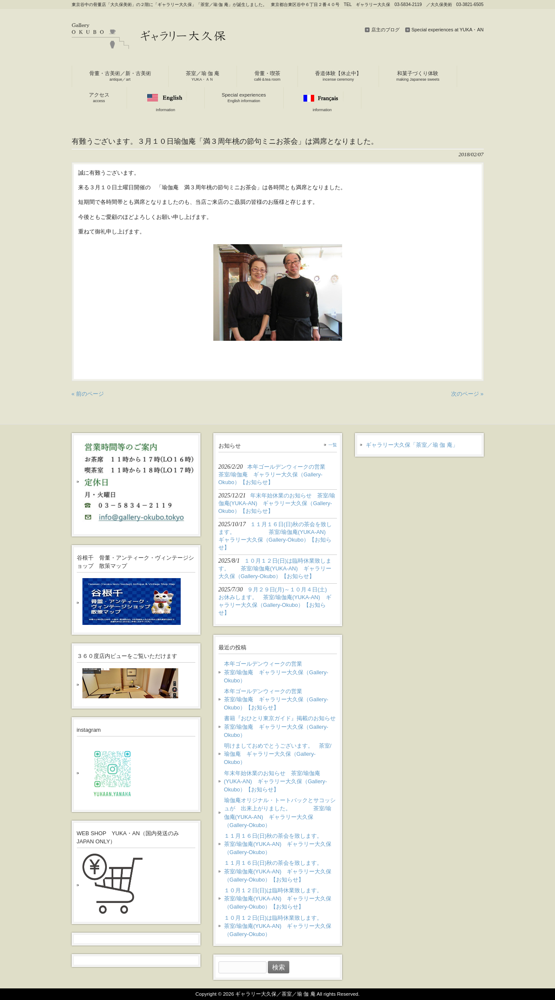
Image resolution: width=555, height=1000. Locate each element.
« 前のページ (88, 394)
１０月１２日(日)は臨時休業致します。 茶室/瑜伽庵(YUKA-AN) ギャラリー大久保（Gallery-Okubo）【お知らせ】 (279, 898)
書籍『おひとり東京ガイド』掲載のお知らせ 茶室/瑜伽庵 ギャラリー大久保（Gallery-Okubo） (280, 726)
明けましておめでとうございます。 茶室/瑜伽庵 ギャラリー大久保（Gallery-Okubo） (278, 753)
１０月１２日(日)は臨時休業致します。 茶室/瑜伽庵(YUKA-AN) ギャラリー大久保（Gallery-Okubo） (279, 926)
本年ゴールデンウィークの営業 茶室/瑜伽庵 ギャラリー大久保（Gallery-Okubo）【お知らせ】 (280, 699)
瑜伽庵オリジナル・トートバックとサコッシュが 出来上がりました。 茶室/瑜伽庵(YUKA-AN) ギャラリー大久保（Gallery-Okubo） (280, 812)
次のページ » (467, 394)
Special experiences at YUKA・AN (448, 29)
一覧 (332, 444)
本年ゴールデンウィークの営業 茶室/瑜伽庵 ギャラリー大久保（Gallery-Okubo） (280, 672)
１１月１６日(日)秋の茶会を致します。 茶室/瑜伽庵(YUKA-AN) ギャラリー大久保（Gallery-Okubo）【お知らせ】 (280, 871)
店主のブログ (385, 29)
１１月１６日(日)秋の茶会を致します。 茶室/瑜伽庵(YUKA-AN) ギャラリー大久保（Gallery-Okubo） (280, 844)
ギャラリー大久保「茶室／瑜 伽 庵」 (412, 445)
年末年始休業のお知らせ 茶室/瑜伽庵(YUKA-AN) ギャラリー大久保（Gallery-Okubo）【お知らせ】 (275, 781)
